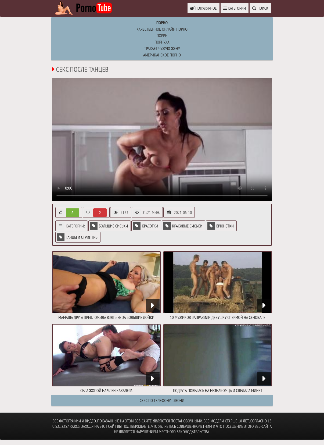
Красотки (145, 226)
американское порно (162, 55)
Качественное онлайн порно (162, 29)
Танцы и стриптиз (77, 237)
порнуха (161, 42)
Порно (162, 22)
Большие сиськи (109, 226)
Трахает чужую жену (162, 48)
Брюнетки (220, 226)
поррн (162, 35)
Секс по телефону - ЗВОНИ (162, 400)
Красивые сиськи (182, 226)
